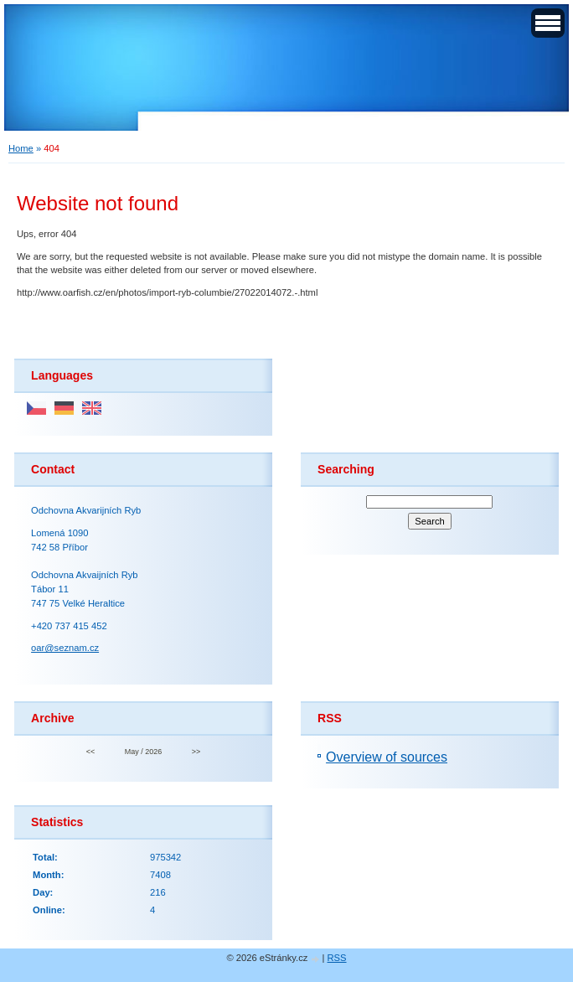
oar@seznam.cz (65, 648)
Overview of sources (386, 757)
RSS (337, 958)
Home (21, 148)
